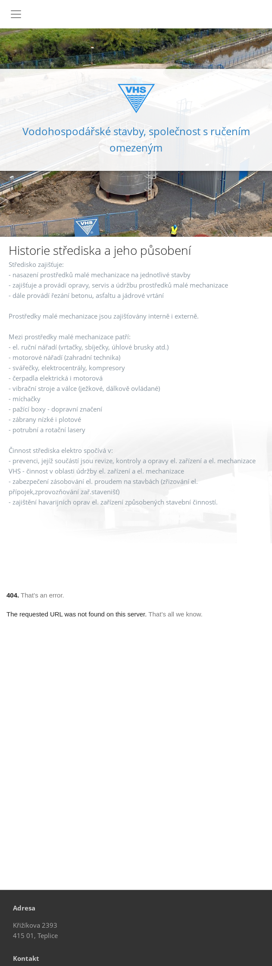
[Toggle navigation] (16, 14)
